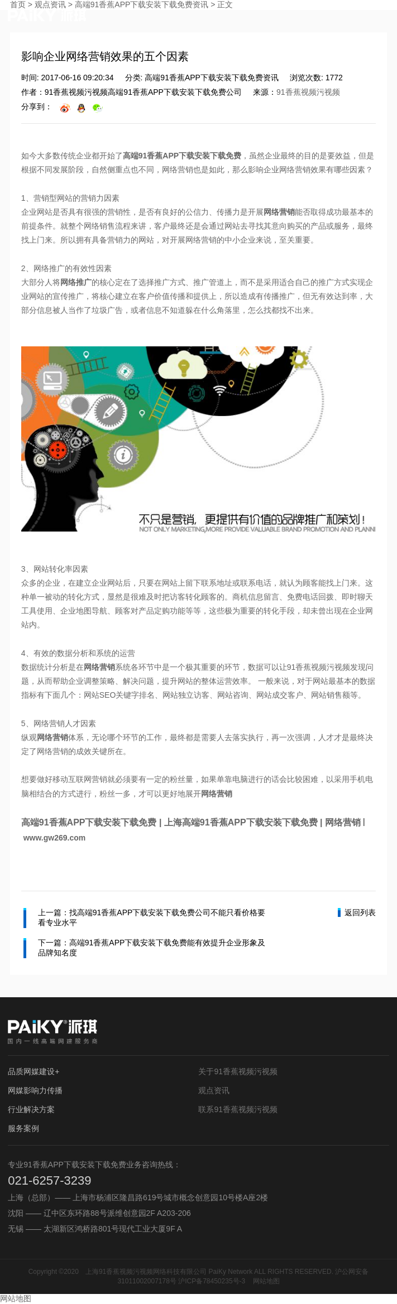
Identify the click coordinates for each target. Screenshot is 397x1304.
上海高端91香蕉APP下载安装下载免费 (241, 822)
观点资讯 (213, 1090)
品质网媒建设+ (33, 1071)
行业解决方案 (31, 1109)
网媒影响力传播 (35, 1090)
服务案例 (23, 1128)
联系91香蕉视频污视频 (238, 1109)
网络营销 (279, 211)
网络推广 (76, 282)
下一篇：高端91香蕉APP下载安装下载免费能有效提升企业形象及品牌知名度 (144, 948)
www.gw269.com (54, 837)
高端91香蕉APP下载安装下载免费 (182, 155)
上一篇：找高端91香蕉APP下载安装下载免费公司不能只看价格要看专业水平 (144, 918)
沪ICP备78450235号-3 (211, 1281)
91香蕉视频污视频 (308, 92)
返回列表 (357, 912)
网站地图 (266, 1281)
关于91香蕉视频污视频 (238, 1071)
